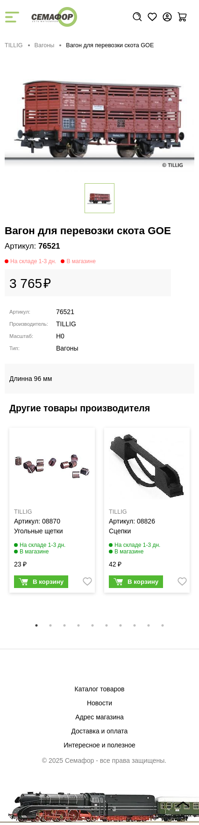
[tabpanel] (52, 512)
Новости (99, 703)
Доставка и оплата (99, 731)
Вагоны (45, 45)
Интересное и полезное (99, 745)
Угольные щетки (38, 531)
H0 (60, 336)
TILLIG (14, 45)
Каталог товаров (100, 689)
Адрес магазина (99, 717)
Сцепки (120, 531)
